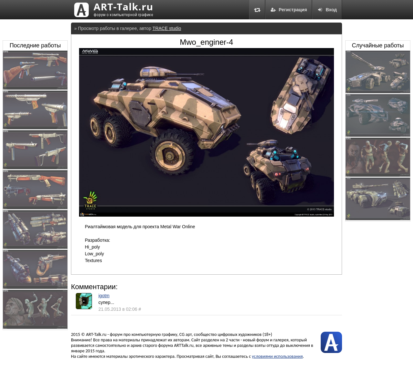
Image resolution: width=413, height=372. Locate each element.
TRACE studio (167, 28)
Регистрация (288, 9)
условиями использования (277, 356)
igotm (103, 295)
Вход (327, 9)
